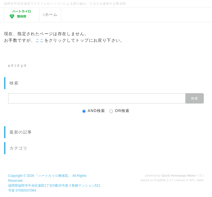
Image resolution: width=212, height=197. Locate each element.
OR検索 (119, 110)
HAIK (200, 180)
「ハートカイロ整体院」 (53, 176)
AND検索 (93, 110)
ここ (39, 40)
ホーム (50, 14)
